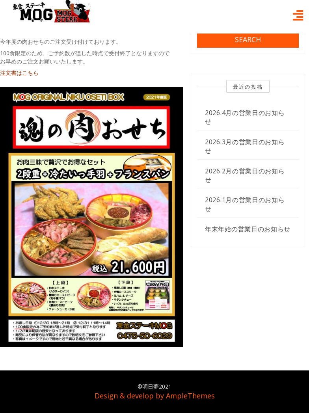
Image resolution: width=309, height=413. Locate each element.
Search (248, 39)
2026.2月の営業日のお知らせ (245, 175)
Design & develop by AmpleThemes (155, 395)
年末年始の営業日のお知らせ (247, 229)
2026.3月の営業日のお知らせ (245, 146)
